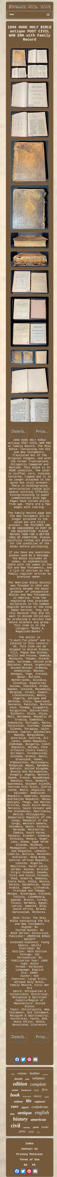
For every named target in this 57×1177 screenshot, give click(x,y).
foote (36, 1090)
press (22, 1131)
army (38, 1132)
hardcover (26, 1090)
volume (22, 1073)
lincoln (18, 1079)
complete (38, 1084)
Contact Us (29, 1148)
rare (14, 1106)
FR (33, 1164)
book (15, 1095)
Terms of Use (30, 1159)
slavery (38, 1096)
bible (12, 1114)
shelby (31, 1132)
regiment (40, 1101)
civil (15, 1126)
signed (24, 1107)
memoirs (26, 1127)
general (45, 1074)
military (18, 1101)
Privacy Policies (29, 1154)
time (12, 1074)
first (44, 1089)
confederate (39, 1107)
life (28, 1101)
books (45, 1127)
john (27, 1079)
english (42, 1112)
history (20, 1119)
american (38, 1119)
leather (35, 1073)
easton (15, 1090)
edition (20, 1084)
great (36, 1127)
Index (29, 1143)
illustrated (27, 1096)
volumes (38, 1078)
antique (25, 1112)
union (47, 1097)
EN (25, 1164)
